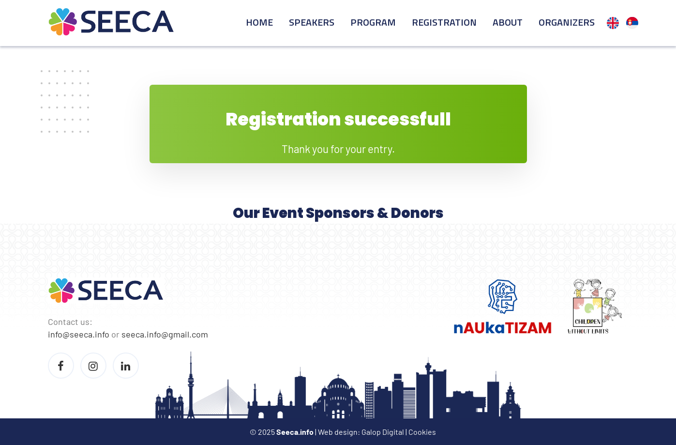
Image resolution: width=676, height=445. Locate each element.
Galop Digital (382, 431)
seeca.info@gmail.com (164, 334)
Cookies (422, 431)
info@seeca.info (78, 334)
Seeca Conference (111, 21)
